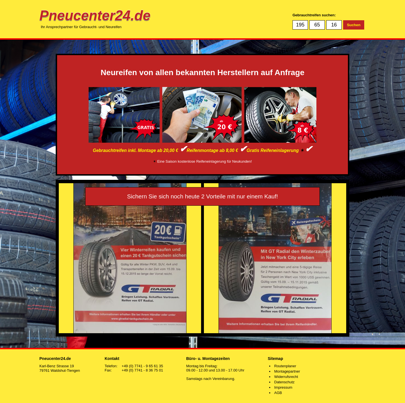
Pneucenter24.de (94, 15)
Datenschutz (284, 382)
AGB (278, 393)
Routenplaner (285, 366)
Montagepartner (287, 371)
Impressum (283, 387)
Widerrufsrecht (286, 377)
